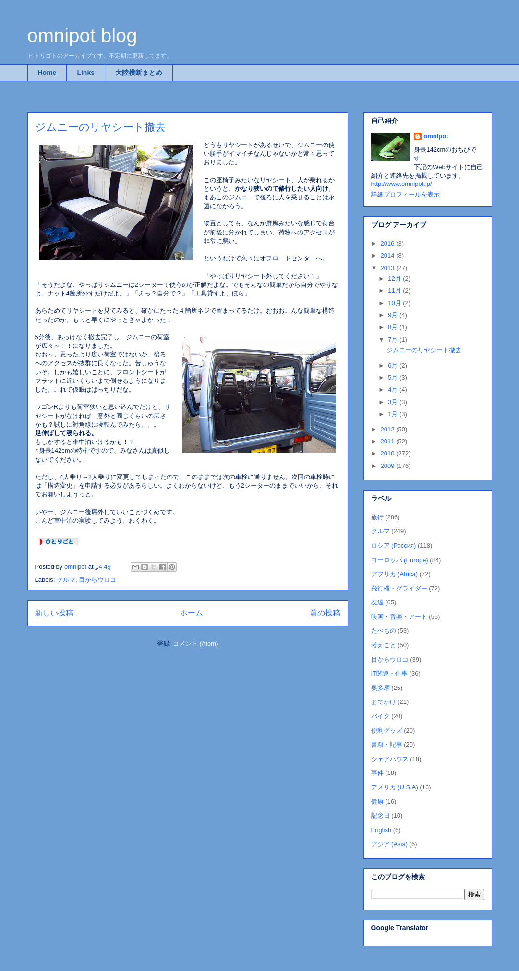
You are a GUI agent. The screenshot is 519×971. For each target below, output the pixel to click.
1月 (393, 414)
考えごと (383, 645)
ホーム (191, 613)
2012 (389, 429)
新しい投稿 (54, 613)
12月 (395, 278)
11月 (395, 290)
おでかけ (383, 701)
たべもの (383, 630)
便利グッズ (386, 730)
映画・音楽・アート (399, 616)
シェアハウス (390, 758)
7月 (393, 339)
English (381, 830)
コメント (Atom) (195, 643)
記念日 (380, 815)
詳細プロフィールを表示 (405, 194)
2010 (389, 453)
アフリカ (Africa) (394, 574)
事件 (377, 772)
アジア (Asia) (389, 844)
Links (86, 72)
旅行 (377, 517)
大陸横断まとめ (138, 72)
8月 (393, 327)
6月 (393, 365)
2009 (389, 465)
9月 (393, 315)
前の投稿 (325, 613)
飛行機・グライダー (399, 588)
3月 (393, 402)
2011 (389, 441)
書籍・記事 (386, 744)
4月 (393, 389)
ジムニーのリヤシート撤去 (100, 127)
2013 (389, 267)
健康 (377, 801)
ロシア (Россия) (393, 545)
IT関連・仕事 (389, 673)
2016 (389, 243)
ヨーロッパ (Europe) (399, 560)
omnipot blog (82, 35)
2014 (389, 255)
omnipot (435, 136)
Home (47, 72)
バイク (380, 716)
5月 (393, 377)
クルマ (66, 579)
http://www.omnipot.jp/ (401, 183)
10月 (395, 303)
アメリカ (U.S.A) (394, 787)
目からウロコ (97, 579)
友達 (377, 602)
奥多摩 (380, 687)
